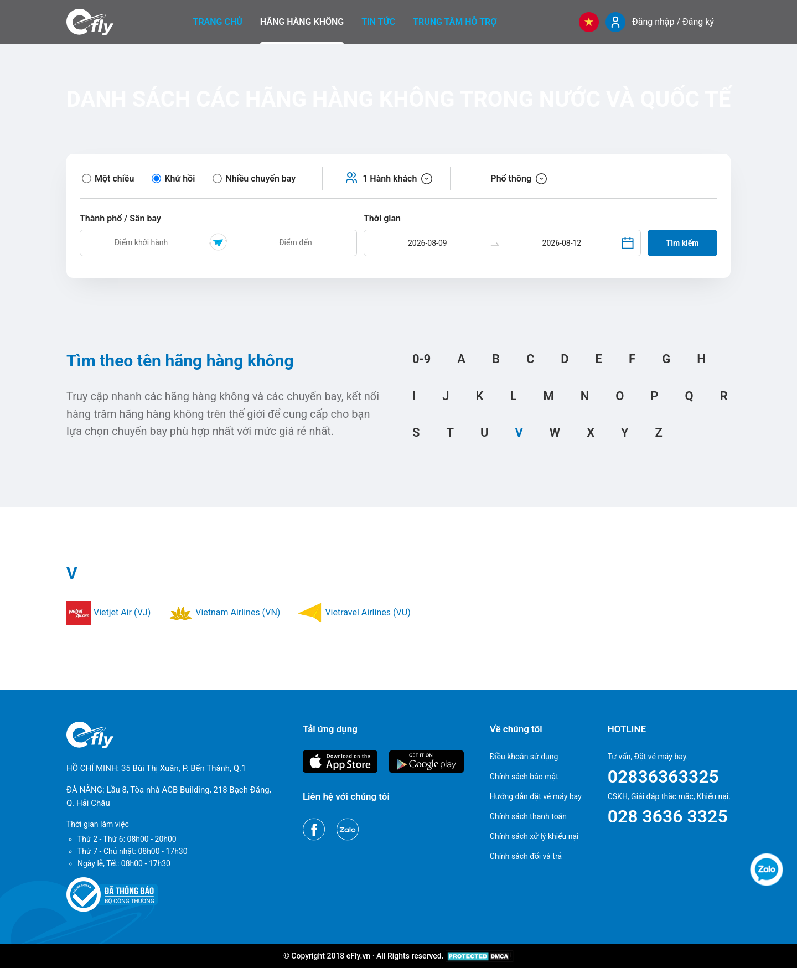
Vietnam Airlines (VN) (224, 612)
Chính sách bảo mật (524, 776)
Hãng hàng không (302, 22)
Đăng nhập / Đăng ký (673, 22)
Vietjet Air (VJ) (108, 612)
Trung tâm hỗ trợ (454, 22)
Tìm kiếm (682, 243)
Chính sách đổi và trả (526, 856)
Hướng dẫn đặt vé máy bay (536, 796)
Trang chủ (217, 22)
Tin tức (378, 22)
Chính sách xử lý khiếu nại (534, 836)
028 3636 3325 (668, 816)
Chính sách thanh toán (528, 816)
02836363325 (663, 776)
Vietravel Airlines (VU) (354, 612)
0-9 (421, 359)
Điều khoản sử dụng (524, 756)
